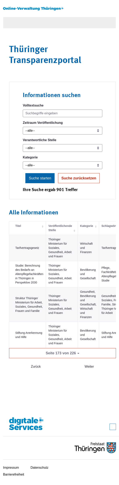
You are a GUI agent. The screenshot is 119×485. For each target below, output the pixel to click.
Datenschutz (40, 467)
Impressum (11, 467)
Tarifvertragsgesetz (27, 247)
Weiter (89, 366)
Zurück (36, 366)
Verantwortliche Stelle (39, 140)
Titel (18, 226)
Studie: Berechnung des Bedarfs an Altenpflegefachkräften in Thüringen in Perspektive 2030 (29, 274)
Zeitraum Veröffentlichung (43, 122)
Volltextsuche (33, 105)
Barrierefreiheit (13, 474)
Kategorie (30, 157)
